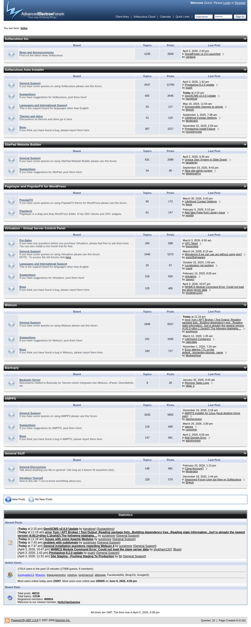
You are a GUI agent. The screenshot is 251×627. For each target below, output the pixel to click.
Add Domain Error (195, 437)
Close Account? (194, 468)
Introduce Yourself (31, 477)
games (189, 426)
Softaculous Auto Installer (24, 69)
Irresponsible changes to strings (204, 106)
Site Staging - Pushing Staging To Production (82, 556)
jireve (189, 204)
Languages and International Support (43, 105)
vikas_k (190, 385)
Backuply (12, 368)
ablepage (100, 574)
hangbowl (191, 98)
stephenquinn (194, 419)
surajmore (192, 331)
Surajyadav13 (25, 574)
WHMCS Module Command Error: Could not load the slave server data (100, 549)
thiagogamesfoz (56, 574)
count (189, 268)
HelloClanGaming (69, 602)
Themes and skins (31, 116)
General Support (29, 83)
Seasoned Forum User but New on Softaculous (213, 479)
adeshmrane (193, 440)
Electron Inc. (62, 620)
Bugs (22, 127)
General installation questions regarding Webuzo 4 (78, 546)
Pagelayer (25, 210)
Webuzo (11, 305)
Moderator (192, 120)
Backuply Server (29, 379)
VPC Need (191, 243)
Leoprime (191, 429)
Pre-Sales (25, 240)
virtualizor (190, 276)
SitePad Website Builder (23, 144)
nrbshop (72, 574)
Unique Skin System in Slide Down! (206, 159)
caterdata (191, 341)
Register (240, 3)
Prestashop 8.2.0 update (199, 84)
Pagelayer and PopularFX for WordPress (35, 186)
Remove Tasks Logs (197, 382)
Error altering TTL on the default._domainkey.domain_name (202, 351)
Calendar (165, 16)
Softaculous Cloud (144, 16)
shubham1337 (194, 292)
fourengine (192, 246)
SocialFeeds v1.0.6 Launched (202, 53)
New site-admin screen (198, 170)
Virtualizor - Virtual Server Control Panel (35, 228)
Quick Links (182, 16)
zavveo (190, 279)
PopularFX (26, 199)
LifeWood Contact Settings (201, 117)
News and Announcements (36, 52)
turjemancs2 (85, 574)
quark (189, 87)
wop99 (189, 215)
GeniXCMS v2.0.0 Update (200, 95)
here (68, 257)
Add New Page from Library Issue (205, 212)
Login (226, 3)
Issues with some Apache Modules (69, 539)
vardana (190, 56)
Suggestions (27, 94)
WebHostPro (193, 173)
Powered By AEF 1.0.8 (24, 620)
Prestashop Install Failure (200, 128)
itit (120, 556)
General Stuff (15, 453)
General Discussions (32, 466)
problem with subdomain (60, 542)
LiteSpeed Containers (198, 338)
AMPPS (10, 398)
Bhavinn (40, 574)
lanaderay (191, 162)
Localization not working (199, 265)
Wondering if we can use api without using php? (213, 254)
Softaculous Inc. (17, 39)
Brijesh (190, 109)
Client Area (122, 16)
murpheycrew (194, 131)
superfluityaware (195, 257)
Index (24, 28)
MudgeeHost (193, 355)
